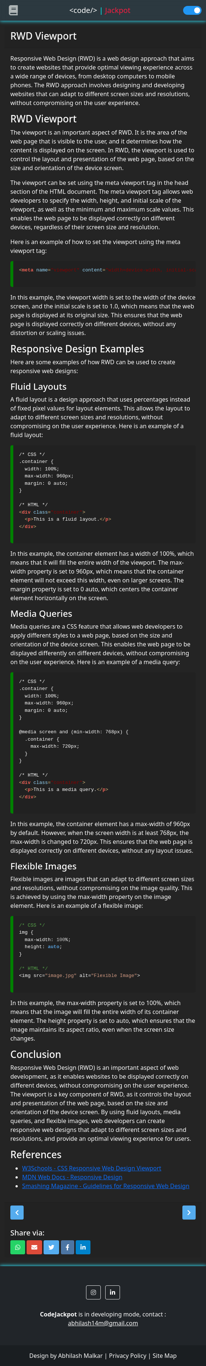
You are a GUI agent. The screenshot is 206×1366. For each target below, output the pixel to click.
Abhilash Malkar (80, 1356)
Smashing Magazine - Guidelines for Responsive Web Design (105, 1186)
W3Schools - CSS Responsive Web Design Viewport (91, 1168)
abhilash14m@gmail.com (103, 1323)
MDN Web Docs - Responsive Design (72, 1177)
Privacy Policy (127, 1356)
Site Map (164, 1356)
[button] (17, 1213)
